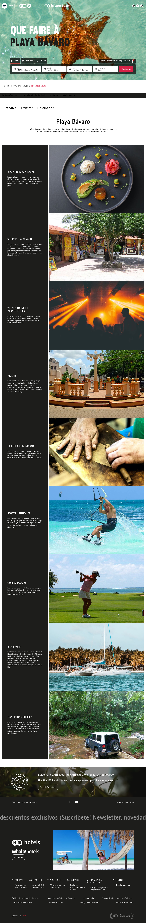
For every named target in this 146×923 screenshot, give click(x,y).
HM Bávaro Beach (8, 95)
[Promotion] (103, 70)
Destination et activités (46, 95)
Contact (72, 95)
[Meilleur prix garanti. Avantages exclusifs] (132, 61)
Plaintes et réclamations (124, 903)
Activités (9, 108)
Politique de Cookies (56, 903)
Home (7, 86)
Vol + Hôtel (29, 61)
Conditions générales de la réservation (61, 898)
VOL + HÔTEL (55, 880)
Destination (45, 108)
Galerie (66, 95)
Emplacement (59, 95)
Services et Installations (22, 95)
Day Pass (43, 61)
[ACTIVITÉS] (68, 880)
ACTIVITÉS (75, 880)
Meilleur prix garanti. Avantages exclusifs (115, 61)
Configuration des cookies (89, 903)
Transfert (38, 880)
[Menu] (4, 6)
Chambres (34, 95)
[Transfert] (30, 880)
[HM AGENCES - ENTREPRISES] (88, 881)
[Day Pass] (37, 60)
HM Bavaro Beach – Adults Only (20, 86)
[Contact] (13, 880)
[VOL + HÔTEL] (48, 880)
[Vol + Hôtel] (23, 60)
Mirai (24, 916)
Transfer (27, 108)
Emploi (119, 880)
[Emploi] (114, 880)
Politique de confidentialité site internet (26, 898)
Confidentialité (88, 898)
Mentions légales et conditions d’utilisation (117, 898)
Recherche (126, 69)
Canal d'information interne (22, 903)
